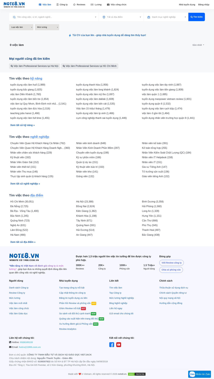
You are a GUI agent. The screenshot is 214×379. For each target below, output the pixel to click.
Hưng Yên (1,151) (151, 216)
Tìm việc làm (115, 287)
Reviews (79, 4)
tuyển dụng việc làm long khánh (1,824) (97, 89)
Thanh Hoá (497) (151, 230)
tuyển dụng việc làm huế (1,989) (27, 84)
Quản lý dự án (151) (87, 162)
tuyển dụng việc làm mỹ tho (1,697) (95, 94)
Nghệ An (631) (18, 225)
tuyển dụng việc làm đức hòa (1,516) (30, 108)
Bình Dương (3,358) (153, 201)
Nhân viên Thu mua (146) (24, 171)
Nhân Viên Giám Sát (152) (24, 162)
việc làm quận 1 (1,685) (154, 94)
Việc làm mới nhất (18, 303)
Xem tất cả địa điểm (23, 242)
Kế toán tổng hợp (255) (154, 148)
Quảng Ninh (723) (20, 220)
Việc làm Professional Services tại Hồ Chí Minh (89, 66)
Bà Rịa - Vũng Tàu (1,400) (24, 211)
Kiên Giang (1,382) (86, 211)
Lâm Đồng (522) (19, 230)
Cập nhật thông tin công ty (72, 292)
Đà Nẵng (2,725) (19, 206)
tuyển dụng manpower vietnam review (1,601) (166, 99)
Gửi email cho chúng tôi (121, 313)
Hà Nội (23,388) (84, 201)
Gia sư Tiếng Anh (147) (154, 167)
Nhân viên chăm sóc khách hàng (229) (31, 152)
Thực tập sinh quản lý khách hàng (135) (31, 176)
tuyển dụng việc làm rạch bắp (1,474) (162, 108)
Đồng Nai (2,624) (85, 206)
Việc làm (45, 4)
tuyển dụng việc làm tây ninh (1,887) (161, 84)
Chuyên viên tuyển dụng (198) (92, 152)
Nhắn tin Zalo (199, 374)
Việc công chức (116, 4)
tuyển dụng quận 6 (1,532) (156, 103)
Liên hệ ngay (115, 308)
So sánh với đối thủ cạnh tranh (77, 313)
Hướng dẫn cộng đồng (170, 303)
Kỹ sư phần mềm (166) (88, 157)
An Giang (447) (84, 235)
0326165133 (26, 342)
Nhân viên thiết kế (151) (23, 167)
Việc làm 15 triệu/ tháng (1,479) (93, 108)
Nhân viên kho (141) (87, 171)
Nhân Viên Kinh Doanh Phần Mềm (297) (98, 148)
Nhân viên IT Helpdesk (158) (157, 157)
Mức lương (14, 298)
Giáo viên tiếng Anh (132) (155, 176)
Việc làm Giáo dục (18, 313)
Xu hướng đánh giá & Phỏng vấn (78, 323)
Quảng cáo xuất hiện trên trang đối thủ (81, 318)
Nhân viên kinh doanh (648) (91, 143)
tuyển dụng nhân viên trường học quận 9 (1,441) (168, 118)
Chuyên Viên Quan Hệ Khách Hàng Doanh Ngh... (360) (40, 148)
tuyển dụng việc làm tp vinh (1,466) (95, 113)
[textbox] (54, 17)
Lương (96, 4)
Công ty (62, 4)
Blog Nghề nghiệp (118, 303)
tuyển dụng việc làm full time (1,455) (29, 118)
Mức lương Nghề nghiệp (121, 298)
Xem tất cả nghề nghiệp (25, 183)
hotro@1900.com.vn (30, 347)
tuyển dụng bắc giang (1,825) (26, 89)
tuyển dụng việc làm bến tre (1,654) (29, 99)
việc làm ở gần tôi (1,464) (155, 113)
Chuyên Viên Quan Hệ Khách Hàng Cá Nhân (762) (37, 143)
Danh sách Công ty (19, 287)
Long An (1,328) (150, 211)
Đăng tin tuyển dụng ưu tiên (73, 298)
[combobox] (54, 17)
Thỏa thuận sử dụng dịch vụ (173, 287)
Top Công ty (115, 292)
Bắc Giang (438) (151, 235)
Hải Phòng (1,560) (152, 206)
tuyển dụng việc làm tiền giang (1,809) (162, 89)
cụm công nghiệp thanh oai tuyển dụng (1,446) (101, 118)
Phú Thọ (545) (150, 225)
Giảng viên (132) (85, 176)
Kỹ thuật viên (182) (20, 157)
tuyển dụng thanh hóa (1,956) (92, 84)
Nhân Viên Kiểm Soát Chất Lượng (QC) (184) (166, 152)
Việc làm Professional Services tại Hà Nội (34, 66)
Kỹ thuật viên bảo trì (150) (90, 167)
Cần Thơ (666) (150, 220)
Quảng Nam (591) (86, 225)
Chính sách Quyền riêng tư (173, 292)
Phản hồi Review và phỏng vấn (77, 303)
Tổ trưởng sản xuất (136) (155, 171)
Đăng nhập (203, 4)
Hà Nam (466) (17, 235)
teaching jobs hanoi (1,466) (25, 113)
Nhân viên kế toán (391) (155, 143)
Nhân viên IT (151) (152, 162)
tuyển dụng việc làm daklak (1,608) (95, 99)
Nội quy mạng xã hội (169, 298)
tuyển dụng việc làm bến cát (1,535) (95, 103)
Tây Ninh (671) (84, 220)
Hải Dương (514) (85, 230)
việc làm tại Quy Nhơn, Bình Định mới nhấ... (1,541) (38, 103)
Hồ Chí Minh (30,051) (22, 201)
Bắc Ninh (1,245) (19, 216)
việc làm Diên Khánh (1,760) (25, 94)
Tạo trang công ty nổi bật (71, 287)
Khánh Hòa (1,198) (86, 216)
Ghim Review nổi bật (72, 308)
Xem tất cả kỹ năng (22, 125)
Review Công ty (17, 292)
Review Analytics (67, 329)
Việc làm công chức (19, 308)
